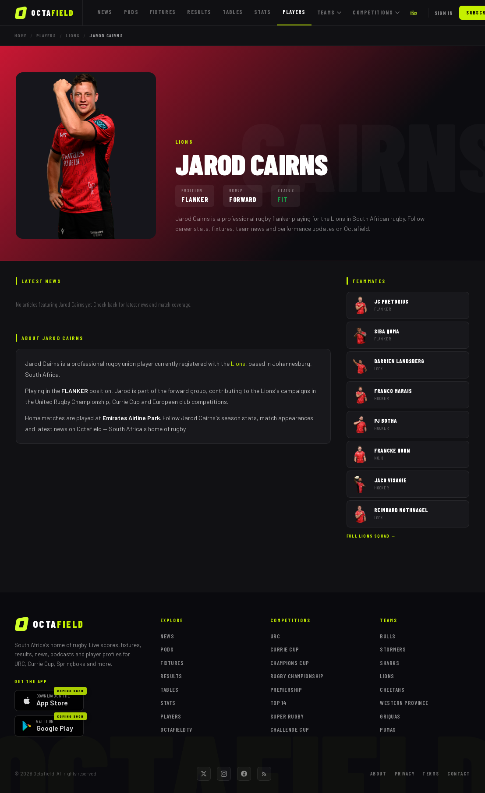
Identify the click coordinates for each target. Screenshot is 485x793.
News (104, 11)
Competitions (376, 12)
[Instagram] (224, 774)
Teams (329, 12)
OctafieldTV (176, 729)
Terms (430, 773)
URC (275, 636)
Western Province (404, 702)
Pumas (388, 729)
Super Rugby (287, 716)
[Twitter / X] (204, 774)
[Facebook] (244, 774)
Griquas (390, 716)
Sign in (444, 13)
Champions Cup (289, 662)
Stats (262, 11)
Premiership (286, 689)
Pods (131, 11)
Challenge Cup (289, 729)
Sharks (389, 662)
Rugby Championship (296, 676)
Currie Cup (284, 649)
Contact (459, 773)
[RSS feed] (264, 774)
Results (199, 11)
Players (294, 11)
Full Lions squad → (371, 535)
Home (20, 35)
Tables (233, 11)
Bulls (388, 636)
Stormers (393, 649)
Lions (73, 35)
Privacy (405, 773)
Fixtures (163, 11)
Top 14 (278, 702)
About (378, 773)
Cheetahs (392, 689)
